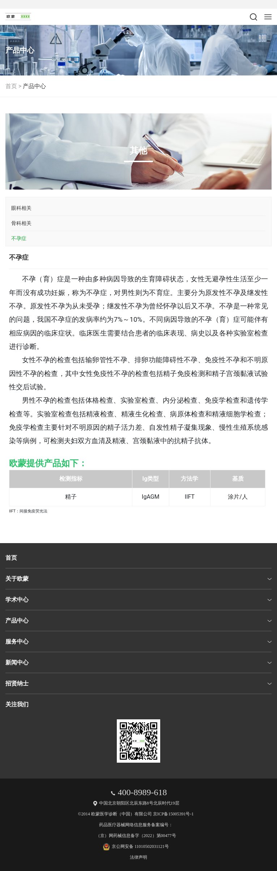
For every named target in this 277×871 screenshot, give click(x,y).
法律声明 (138, 857)
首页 (11, 86)
